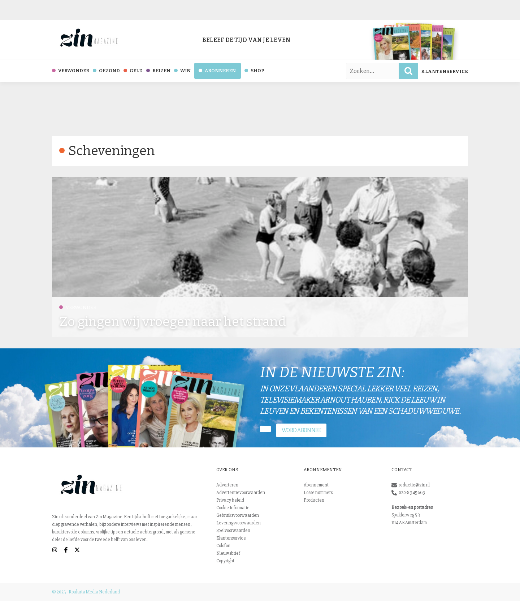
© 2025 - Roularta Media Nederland (86, 592)
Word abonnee (301, 430)
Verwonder (77, 307)
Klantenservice (444, 71)
